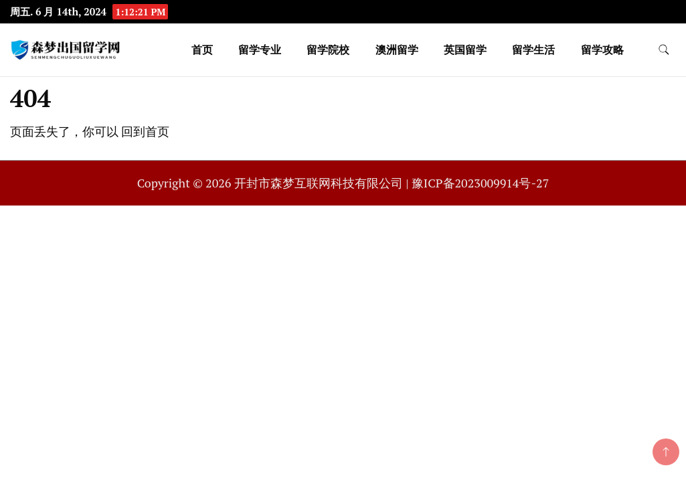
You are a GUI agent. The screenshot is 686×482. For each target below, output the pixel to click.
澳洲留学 (396, 49)
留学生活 (533, 49)
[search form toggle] (664, 49)
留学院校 (328, 49)
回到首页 (145, 131)
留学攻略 (602, 49)
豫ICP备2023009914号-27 (480, 183)
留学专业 (259, 49)
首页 (202, 49)
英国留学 (465, 49)
